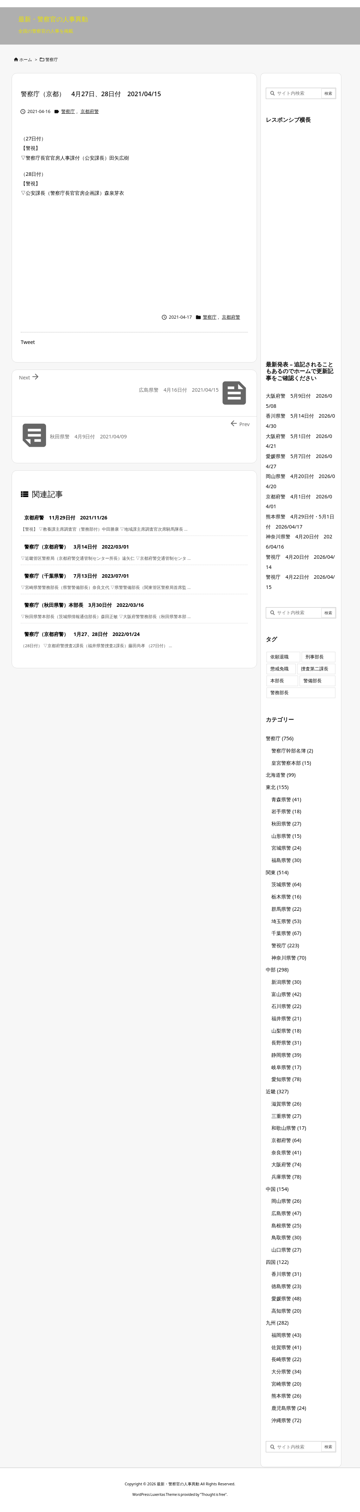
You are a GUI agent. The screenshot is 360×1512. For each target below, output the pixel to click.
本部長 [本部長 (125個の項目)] (277, 681)
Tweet (28, 342)
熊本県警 (286, 1395)
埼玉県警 (286, 921)
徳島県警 (286, 1286)
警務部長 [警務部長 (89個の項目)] (279, 693)
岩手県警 (286, 811)
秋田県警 (286, 823)
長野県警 (286, 1042)
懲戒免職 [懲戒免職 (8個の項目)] (279, 669)
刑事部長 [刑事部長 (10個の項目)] (315, 657)
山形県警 (286, 836)
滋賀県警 (286, 1103)
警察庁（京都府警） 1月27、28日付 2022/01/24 (82, 634)
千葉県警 (286, 933)
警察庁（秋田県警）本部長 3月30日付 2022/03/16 (84, 605)
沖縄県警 (286, 1420)
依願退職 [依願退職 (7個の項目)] (279, 657)
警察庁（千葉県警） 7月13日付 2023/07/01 (76, 575)
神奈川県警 (288, 957)
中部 (277, 969)
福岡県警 (286, 1335)
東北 (277, 787)
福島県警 (286, 860)
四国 (277, 1262)
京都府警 (90, 111)
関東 (277, 872)
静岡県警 (286, 1055)
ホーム (25, 59)
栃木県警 (286, 896)
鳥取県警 (286, 1237)
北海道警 (281, 774)
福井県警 (286, 1018)
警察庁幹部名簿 (292, 750)
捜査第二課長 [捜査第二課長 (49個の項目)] (314, 669)
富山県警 (286, 994)
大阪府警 (286, 1164)
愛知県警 (286, 1079)
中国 (277, 1189)
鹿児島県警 (288, 1408)
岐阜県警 (286, 1067)
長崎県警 (286, 1359)
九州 (277, 1322)
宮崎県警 (286, 1383)
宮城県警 (286, 847)
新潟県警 (286, 982)
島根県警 (286, 1225)
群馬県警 (286, 909)
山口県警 (286, 1249)
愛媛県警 (286, 1298)
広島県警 (286, 1213)
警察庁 (51, 59)
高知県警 (286, 1310)
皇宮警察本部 (291, 763)
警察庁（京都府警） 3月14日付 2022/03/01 (76, 546)
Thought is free (213, 1494)
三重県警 (286, 1116)
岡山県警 (286, 1201)
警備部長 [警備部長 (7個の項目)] (312, 681)
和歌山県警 (288, 1128)
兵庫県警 (286, 1176)
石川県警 (286, 1006)
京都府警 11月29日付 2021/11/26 (65, 517)
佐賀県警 (286, 1347)
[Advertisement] (134, 253)
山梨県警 (286, 1030)
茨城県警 (286, 884)
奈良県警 (286, 1152)
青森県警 (286, 799)
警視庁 (285, 945)
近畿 (277, 1091)
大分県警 (286, 1371)
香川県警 (286, 1274)
